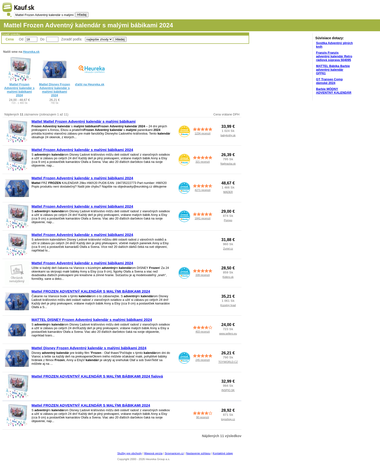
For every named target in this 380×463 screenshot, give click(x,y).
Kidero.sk (227, 276)
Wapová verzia (153, 453)
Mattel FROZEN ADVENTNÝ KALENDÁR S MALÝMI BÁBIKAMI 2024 (91, 291)
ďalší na (89, 84)
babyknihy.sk (228, 135)
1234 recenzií (202, 133)
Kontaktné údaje (223, 453)
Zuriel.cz (228, 248)
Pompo (228, 220)
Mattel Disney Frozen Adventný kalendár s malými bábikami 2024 (54, 90)
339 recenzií (202, 274)
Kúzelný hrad (228, 305)
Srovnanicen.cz (174, 453)
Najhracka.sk (228, 163)
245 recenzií (202, 359)
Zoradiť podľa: (72, 39)
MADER (228, 191)
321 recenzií (202, 161)
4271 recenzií (202, 190)
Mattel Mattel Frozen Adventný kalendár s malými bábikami (84, 121)
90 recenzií (202, 417)
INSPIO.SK (228, 390)
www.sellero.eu (228, 333)
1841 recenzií (202, 218)
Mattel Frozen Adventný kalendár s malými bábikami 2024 (19, 90)
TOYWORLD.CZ (228, 361)
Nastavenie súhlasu (198, 453)
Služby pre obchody (129, 453)
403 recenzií (202, 331)
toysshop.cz (228, 419)
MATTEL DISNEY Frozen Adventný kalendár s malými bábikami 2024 (92, 320)
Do (42, 39)
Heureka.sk (31, 51)
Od (21, 39)
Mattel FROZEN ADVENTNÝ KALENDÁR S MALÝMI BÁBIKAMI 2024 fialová (97, 376)
